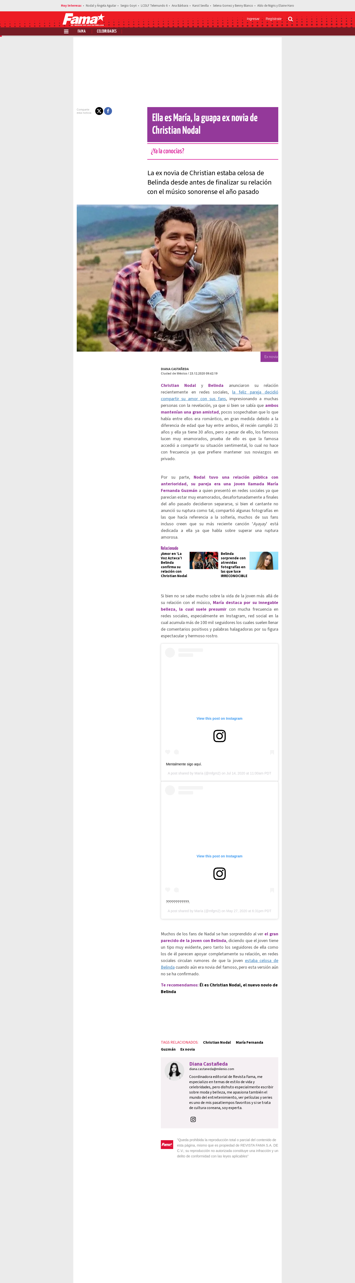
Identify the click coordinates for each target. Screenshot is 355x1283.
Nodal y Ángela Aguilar (101, 5)
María (198, 737)
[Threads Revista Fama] (288, 1271)
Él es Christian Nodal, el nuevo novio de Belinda (229, 958)
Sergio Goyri (128, 5)
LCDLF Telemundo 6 (154, 5)
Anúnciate (246, 1253)
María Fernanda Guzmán (239, 1008)
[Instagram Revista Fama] (277, 1271)
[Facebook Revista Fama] (256, 1271)
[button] (82, 111)
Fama (82, 31)
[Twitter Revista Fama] (266, 1271)
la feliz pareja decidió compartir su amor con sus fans (211, 392)
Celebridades (107, 31)
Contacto (269, 1253)
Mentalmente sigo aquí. (167, 728)
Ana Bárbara (180, 5)
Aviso (288, 1253)
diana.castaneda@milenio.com (194, 1028)
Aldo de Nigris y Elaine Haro (275, 5)
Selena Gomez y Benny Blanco (233, 5)
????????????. (161, 888)
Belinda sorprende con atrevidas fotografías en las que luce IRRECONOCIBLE (237, 522)
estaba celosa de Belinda (271, 940)
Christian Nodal (200, 1008)
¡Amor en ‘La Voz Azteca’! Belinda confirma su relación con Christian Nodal (161, 520)
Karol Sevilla (200, 5)
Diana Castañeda (157, 369)
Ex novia (273, 1008)
